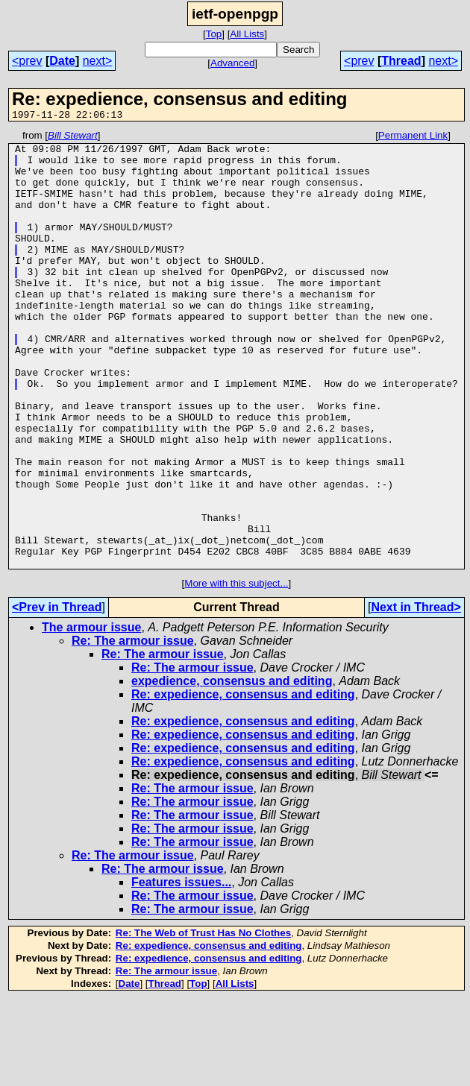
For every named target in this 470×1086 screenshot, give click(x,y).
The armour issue (91, 714)
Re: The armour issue (133, 728)
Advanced (232, 63)
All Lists (247, 34)
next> (98, 60)
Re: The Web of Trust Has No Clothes (203, 1020)
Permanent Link (413, 137)
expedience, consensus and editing (231, 768)
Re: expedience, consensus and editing (243, 781)
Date (62, 60)
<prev (27, 60)
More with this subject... (236, 670)
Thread (401, 60)
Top (214, 34)
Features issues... (181, 969)
